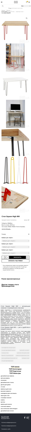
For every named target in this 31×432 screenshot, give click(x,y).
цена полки (27, 331)
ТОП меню (15, 367)
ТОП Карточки (15, 371)
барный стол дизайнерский (7, 355)
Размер (4, 234)
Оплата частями (15, 261)
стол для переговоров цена (7, 360)
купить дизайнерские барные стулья (10, 313)
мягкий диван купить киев (16, 8)
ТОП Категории (15, 369)
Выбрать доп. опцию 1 (7, 237)
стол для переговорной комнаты (8, 350)
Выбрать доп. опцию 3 (7, 249)
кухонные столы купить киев (23, 352)
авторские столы (25, 358)
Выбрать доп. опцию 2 (7, 243)
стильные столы (5, 352)
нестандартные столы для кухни (8, 347)
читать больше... (6, 229)
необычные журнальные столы (22, 355)
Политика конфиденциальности (8, 422)
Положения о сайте (5, 429)
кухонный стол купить (24, 350)
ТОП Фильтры (15, 373)
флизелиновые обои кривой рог (9, 334)
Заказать (17, 257)
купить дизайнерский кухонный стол (9, 358)
